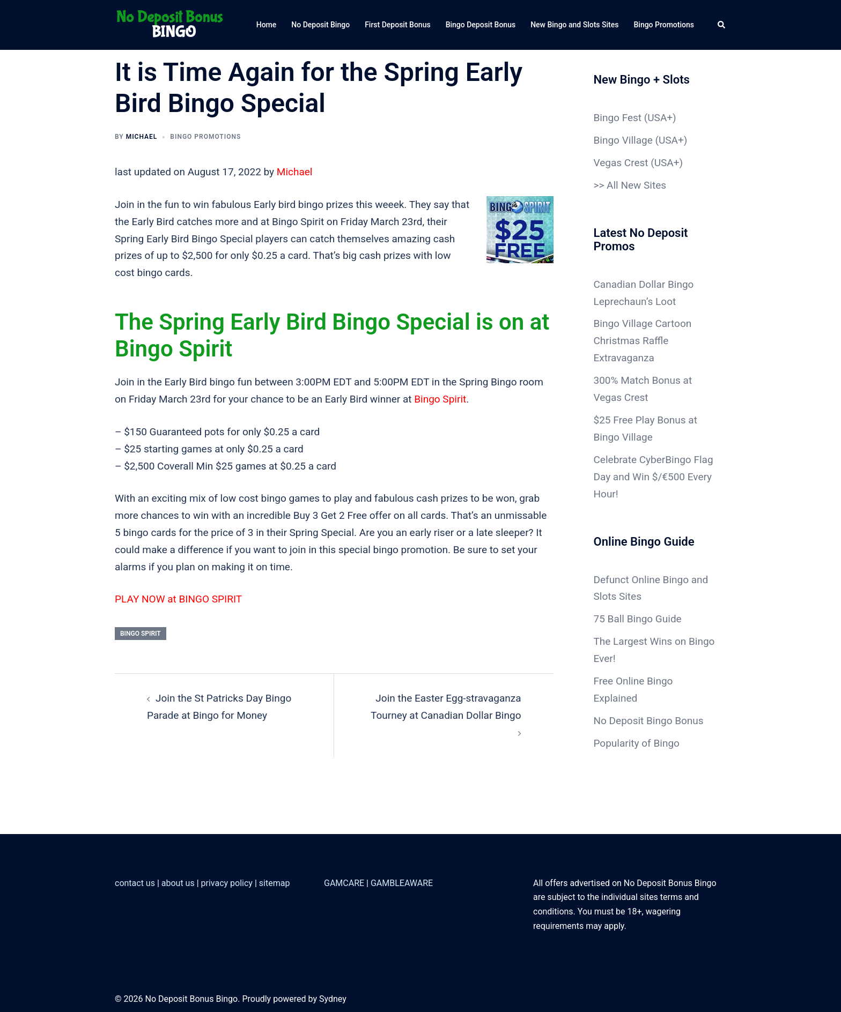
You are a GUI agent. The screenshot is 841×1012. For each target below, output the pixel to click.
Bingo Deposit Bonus (481, 24)
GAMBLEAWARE (402, 883)
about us (178, 883)
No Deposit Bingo (320, 24)
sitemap (274, 883)
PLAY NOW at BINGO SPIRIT (178, 599)
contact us (135, 883)
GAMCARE (344, 883)
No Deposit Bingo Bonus (649, 721)
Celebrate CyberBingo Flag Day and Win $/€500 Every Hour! (653, 476)
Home (266, 24)
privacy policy (227, 883)
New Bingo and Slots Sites (574, 24)
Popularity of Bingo (637, 743)
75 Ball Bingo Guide (638, 619)
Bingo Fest (618, 117)
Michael (142, 136)
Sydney (332, 999)
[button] (722, 24)
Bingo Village (623, 140)
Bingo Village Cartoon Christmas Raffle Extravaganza (643, 340)
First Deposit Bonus (398, 24)
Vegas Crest (621, 163)
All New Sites (636, 185)
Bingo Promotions (663, 24)
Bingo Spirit (440, 399)
